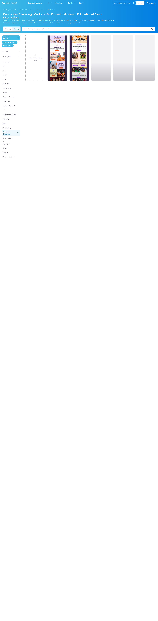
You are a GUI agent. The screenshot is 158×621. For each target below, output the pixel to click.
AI (50, 3)
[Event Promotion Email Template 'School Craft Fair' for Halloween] (57, 58)
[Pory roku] (19, 56)
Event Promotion (27, 10)
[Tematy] (19, 62)
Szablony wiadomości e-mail (10, 10)
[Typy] (19, 51)
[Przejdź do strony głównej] (8, 3)
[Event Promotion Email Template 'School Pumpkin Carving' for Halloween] (123, 58)
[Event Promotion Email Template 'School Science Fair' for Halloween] (101, 58)
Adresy (16, 29)
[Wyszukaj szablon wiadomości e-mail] (87, 29)
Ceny (82, 3)
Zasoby (72, 3)
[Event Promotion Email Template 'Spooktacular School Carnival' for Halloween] (79, 58)
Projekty (8, 29)
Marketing (60, 3)
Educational (40, 10)
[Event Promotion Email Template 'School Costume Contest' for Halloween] (145, 58)
